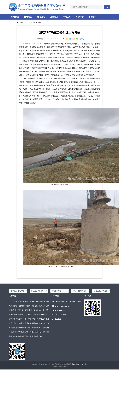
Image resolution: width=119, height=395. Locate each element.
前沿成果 (41, 17)
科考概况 (15, 17)
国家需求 (54, 17)
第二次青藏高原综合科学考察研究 (59, 364)
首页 (30, 22)
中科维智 (63, 366)
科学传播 (80, 17)
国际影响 (92, 17)
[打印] (82, 39)
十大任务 (67, 17)
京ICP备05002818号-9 (79, 364)
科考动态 (28, 17)
